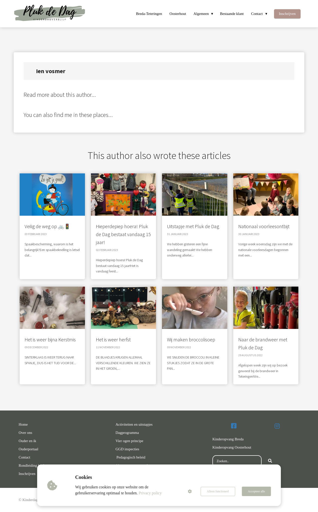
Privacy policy (150, 493)
